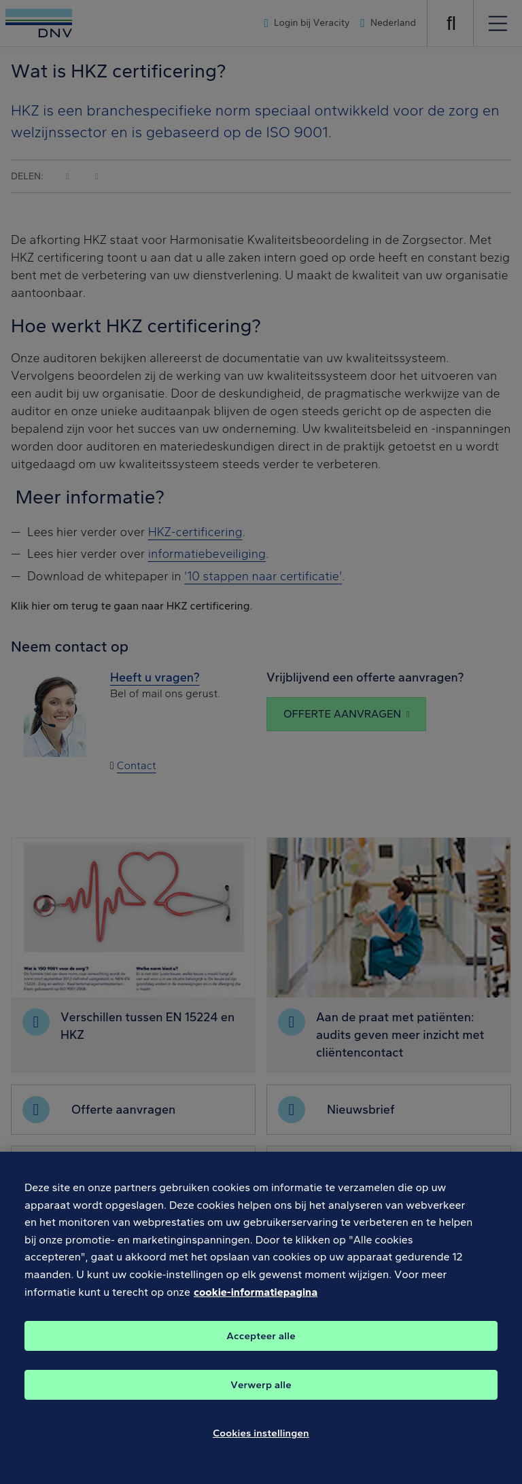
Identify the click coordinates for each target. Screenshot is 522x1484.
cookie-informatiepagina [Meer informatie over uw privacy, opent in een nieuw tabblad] (255, 1307)
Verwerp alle (260, 1400)
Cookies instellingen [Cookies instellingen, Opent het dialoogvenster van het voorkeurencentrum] (261, 1448)
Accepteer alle (260, 1351)
